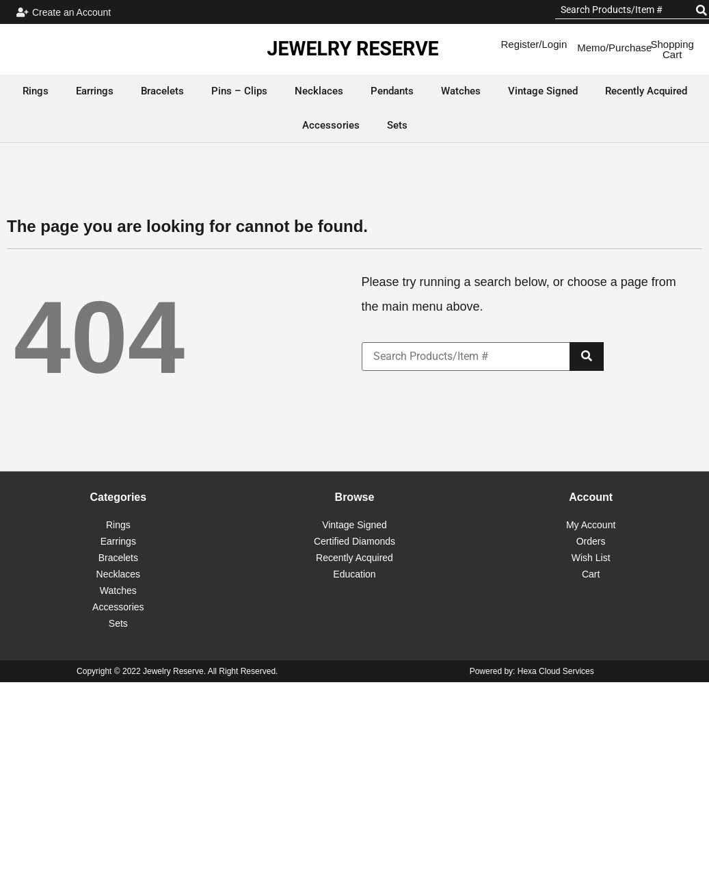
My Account (590, 524)
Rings (118, 524)
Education (354, 574)
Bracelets (118, 557)
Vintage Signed (354, 524)
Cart (591, 574)
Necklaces (118, 574)
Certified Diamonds (354, 541)
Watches (118, 590)
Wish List (591, 557)
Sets (118, 623)
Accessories (118, 606)
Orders (591, 541)
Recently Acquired (354, 557)
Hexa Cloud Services (556, 671)
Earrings (118, 541)
